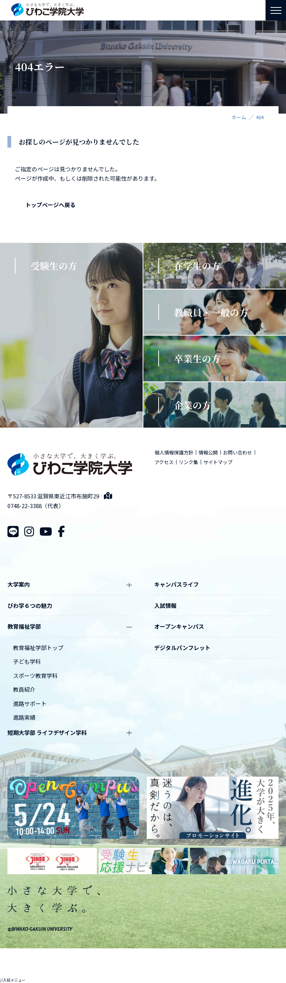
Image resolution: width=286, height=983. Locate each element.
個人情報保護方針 (174, 452)
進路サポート (30, 703)
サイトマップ (217, 462)
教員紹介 (24, 689)
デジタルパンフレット (182, 647)
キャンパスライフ (176, 584)
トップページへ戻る (50, 205)
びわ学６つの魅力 (29, 605)
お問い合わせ (237, 452)
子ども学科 (27, 661)
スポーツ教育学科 (35, 675)
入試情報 (165, 605)
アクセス (164, 462)
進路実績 (24, 717)
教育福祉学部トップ (38, 647)
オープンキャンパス (179, 626)
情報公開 (208, 452)
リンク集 (188, 462)
